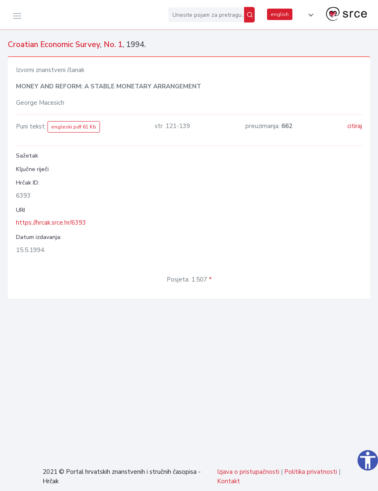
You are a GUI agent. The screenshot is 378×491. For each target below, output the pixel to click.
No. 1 (113, 44)
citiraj (354, 126)
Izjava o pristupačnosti (248, 472)
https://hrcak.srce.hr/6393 (51, 222)
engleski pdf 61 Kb (73, 127)
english (280, 14)
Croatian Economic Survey (54, 44)
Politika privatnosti (310, 472)
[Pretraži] (249, 15)
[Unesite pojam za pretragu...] (206, 15)
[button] (309, 15)
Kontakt (228, 481)
